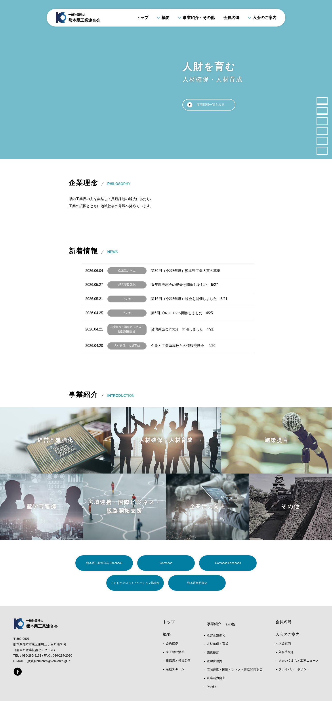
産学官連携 (214, 661)
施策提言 (213, 652)
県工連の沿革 (175, 652)
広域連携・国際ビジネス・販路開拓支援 (234, 669)
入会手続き (286, 652)
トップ (142, 17)
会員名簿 (231, 17)
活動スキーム (175, 669)
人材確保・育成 (217, 644)
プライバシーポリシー (294, 669)
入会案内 (285, 643)
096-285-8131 (31, 655)
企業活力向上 (216, 678)
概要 (166, 17)
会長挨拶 (172, 643)
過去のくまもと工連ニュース (299, 660)
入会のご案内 (265, 17)
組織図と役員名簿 (178, 660)
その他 (211, 686)
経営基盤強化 (216, 635)
